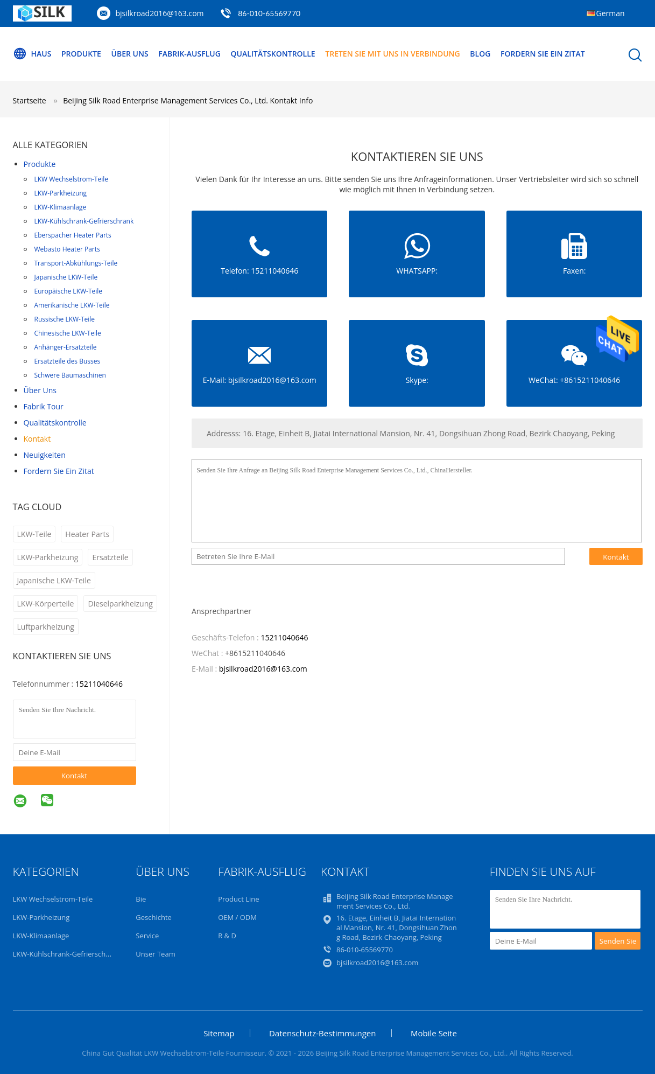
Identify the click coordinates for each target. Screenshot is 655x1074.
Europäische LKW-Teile (68, 291)
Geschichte (154, 917)
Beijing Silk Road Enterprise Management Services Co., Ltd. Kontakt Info (188, 100)
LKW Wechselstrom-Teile (71, 179)
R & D (227, 935)
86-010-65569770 (269, 13)
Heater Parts (87, 534)
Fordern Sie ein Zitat (543, 53)
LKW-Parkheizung (60, 193)
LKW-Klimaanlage (60, 207)
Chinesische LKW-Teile (67, 333)
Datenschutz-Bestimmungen (322, 1033)
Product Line (238, 899)
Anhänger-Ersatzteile (65, 347)
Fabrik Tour (44, 406)
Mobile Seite (434, 1033)
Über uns (130, 53)
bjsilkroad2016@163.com (160, 13)
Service (147, 935)
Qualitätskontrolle (272, 53)
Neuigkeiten (45, 455)
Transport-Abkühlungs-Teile (76, 263)
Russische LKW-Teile (64, 319)
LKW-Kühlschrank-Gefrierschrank (84, 221)
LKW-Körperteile (45, 603)
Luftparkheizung (45, 627)
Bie (141, 899)
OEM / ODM (237, 917)
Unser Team (155, 954)
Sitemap (218, 1033)
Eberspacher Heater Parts (72, 235)
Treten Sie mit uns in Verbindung (392, 53)
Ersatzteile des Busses (67, 361)
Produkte (81, 53)
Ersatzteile (110, 557)
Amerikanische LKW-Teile (72, 305)
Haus (32, 54)
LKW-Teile (34, 534)
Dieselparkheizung (120, 603)
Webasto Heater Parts (67, 249)
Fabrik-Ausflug (189, 53)
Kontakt (37, 439)
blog (480, 53)
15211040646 (99, 684)
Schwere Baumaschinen (70, 375)
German (610, 13)
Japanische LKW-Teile (66, 277)
